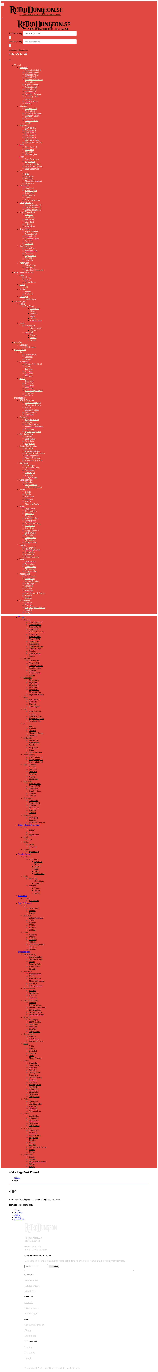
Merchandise (19, 398)
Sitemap (17, 1217)
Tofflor (28, 501)
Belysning (24, 463)
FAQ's (17, 1215)
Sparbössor (29, 429)
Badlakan (29, 436)
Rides (32, 316)
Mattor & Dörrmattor (34, 427)
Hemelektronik (26, 480)
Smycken (29, 591)
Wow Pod (29, 475)
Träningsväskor (31, 518)
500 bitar (29, 376)
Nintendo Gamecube (34, 79)
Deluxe (33, 311)
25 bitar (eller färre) (33, 364)
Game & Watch (31, 101)
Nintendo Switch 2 (33, 70)
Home (17, 1210)
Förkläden (29, 415)
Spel (27, 173)
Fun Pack (29, 214)
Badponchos (30, 439)
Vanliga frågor (31, 1285)
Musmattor (29, 183)
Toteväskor (29, 528)
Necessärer (29, 516)
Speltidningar (30, 299)
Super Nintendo (31, 84)
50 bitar (28, 366)
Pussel (22, 378)
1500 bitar (29, 383)
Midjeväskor (30, 540)
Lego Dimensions (27, 212)
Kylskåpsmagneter (33, 431)
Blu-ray (28, 277)
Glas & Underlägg (33, 402)
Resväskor (29, 513)
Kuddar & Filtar (32, 424)
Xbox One (29, 149)
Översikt (28, 1302)
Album (33, 318)
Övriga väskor (31, 542)
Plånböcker (30, 578)
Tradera (28, 1347)
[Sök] (10, 37)
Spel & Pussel (20, 349)
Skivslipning (30, 265)
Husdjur (28, 598)
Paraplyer (29, 586)
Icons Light (30, 472)
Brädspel (29, 357)
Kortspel (28, 359)
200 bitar (29, 371)
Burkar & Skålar (32, 410)
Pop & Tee (34, 308)
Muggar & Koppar (33, 405)
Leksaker (18, 342)
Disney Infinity (26, 202)
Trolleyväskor (31, 511)
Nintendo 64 (30, 82)
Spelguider (29, 294)
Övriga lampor (31, 477)
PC (21, 171)
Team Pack (29, 219)
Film (22, 275)
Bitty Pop (29, 333)
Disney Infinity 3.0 (33, 210)
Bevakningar (31, 1313)
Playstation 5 (30, 128)
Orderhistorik (31, 1308)
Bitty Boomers (31, 484)
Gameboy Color (32, 96)
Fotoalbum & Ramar (34, 460)
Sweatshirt (29, 497)
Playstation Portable (33, 142)
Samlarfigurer (20, 301)
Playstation (24, 125)
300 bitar (29, 374)
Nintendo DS (30, 92)
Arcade (33, 340)
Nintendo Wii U (32, 75)
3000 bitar (29, 388)
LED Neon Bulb (32, 468)
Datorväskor (30, 535)
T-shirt (28, 492)
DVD (27, 280)
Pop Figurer (30, 306)
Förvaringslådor (32, 456)
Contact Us (19, 1220)
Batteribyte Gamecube (34, 270)
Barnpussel (24, 362)
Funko (22, 304)
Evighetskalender (32, 451)
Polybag (28, 224)
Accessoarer (25, 574)
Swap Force (30, 195)
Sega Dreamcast (32, 159)
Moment (33, 313)
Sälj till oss (30, 1335)
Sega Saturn (30, 161)
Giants (28, 198)
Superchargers (31, 190)
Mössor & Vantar (32, 504)
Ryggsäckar (30, 509)
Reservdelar (25, 229)
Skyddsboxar (25, 246)
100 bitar (29, 369)
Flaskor (28, 407)
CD (26, 287)
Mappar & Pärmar (32, 458)
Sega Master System (33, 166)
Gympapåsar (30, 521)
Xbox (22, 145)
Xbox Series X (31, 147)
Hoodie (28, 494)
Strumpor (29, 499)
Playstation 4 (30, 130)
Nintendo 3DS (31, 89)
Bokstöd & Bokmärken (35, 453)
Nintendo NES (31, 87)
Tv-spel (17, 65)
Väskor (23, 506)
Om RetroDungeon (34, 1324)
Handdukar (29, 441)
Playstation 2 (30, 135)
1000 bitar (29, 381)
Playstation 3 (30, 133)
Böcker (23, 289)
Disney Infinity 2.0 (33, 207)
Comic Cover (36, 321)
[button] (2, 4)
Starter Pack (30, 227)
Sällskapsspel (30, 354)
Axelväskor (30, 525)
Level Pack (30, 217)
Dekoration (24, 417)
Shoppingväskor (32, 530)
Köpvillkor (30, 1291)
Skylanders (24, 186)
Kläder (22, 489)
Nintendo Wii (31, 77)
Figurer (33, 330)
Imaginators (30, 188)
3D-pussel (29, 393)
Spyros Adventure (32, 200)
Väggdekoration (32, 419)
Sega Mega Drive (32, 164)
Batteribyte (29, 267)
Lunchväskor (30, 537)
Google (28, 1358)
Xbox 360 (29, 152)
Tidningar (24, 296)
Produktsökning (16, 33)
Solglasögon (30, 583)
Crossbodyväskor (32, 523)
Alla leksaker (30, 347)
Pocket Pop (30, 325)
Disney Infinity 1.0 (33, 205)
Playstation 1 (30, 137)
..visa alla (29, 243)
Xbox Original (31, 154)
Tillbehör (29, 178)
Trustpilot (29, 1352)
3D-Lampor (30, 465)
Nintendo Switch (32, 72)
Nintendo (24, 67)
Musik (22, 284)
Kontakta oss (31, 1280)
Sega (22, 157)
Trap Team (29, 193)
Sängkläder (30, 443)
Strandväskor (30, 533)
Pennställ (29, 448)
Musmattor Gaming (33, 181)
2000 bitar (29, 386)
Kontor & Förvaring (28, 446)
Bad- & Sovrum (26, 434)
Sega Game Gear (32, 169)
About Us (18, 1212)
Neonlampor (30, 470)
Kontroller (29, 176)
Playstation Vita (31, 140)
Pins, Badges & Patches (35, 593)
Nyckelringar (35, 328)
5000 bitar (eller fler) (34, 390)
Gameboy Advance (33, 94)
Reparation (24, 263)
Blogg (27, 1330)
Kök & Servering (27, 400)
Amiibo (28, 104)
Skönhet (28, 595)
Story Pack (29, 222)
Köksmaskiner (31, 412)
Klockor (28, 422)
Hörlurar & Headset (33, 487)
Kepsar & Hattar (32, 581)
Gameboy (29, 99)
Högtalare (29, 482)
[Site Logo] (32, 15)
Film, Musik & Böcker (24, 272)
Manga (28, 292)
